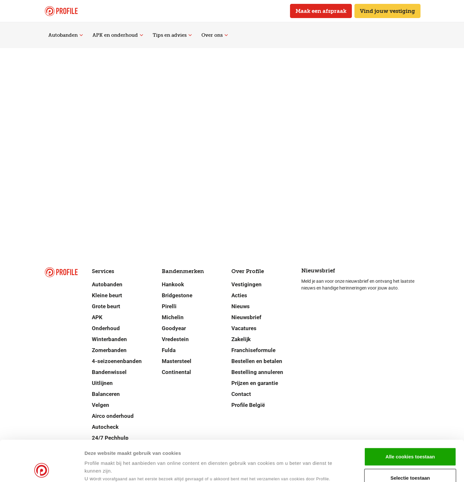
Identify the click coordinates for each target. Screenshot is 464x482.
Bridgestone (177, 295)
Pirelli (169, 306)
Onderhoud (106, 328)
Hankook (173, 284)
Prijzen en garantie (254, 383)
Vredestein (175, 339)
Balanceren (106, 394)
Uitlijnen (102, 383)
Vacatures (243, 328)
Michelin (173, 317)
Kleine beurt (107, 295)
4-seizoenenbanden (117, 361)
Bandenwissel (109, 372)
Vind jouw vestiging (387, 11)
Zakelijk (241, 339)
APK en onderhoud (117, 35)
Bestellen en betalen (256, 361)
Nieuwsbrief (246, 317)
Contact (241, 394)
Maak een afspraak (320, 11)
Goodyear (174, 328)
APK (97, 317)
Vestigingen (246, 284)
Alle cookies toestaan (410, 418)
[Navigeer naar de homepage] (61, 11)
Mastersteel (176, 361)
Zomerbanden (109, 350)
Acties (239, 295)
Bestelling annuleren (257, 372)
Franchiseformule (253, 350)
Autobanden (65, 35)
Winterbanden (109, 339)
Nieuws (240, 306)
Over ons (214, 35)
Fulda (169, 350)
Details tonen (312, 469)
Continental (176, 372)
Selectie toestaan (410, 439)
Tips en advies (172, 35)
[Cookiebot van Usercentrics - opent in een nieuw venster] (42, 469)
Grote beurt (106, 306)
